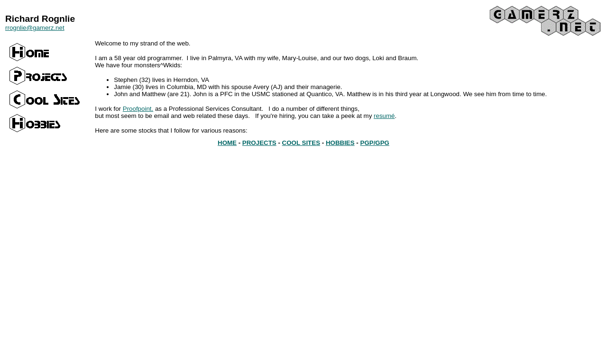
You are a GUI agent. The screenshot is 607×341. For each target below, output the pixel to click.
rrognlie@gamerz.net (34, 27)
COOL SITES (301, 142)
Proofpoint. (138, 108)
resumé (384, 115)
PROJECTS (259, 142)
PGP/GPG (374, 142)
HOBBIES (340, 142)
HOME (227, 142)
